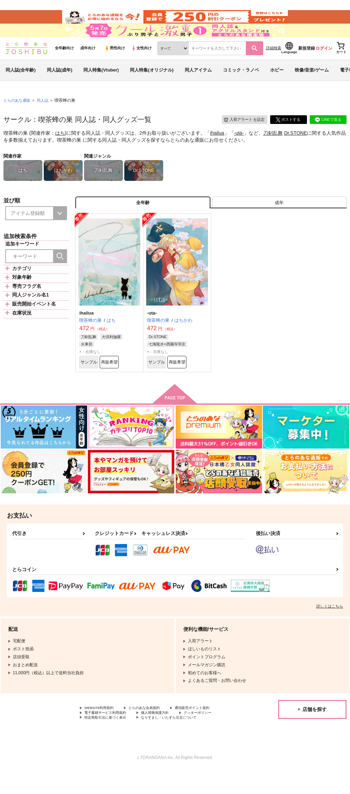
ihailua (217, 148)
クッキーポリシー (214, 735)
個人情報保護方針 (166, 735)
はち (60, 148)
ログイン (324, 62)
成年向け (87, 63)
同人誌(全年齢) (21, 84)
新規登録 (306, 62)
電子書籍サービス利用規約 (109, 735)
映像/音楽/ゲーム (312, 84)
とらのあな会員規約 (153, 729)
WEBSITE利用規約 (102, 729)
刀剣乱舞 (273, 148)
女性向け (141, 62)
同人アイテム (198, 84)
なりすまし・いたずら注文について (182, 741)
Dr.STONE (295, 148)
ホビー (277, 84)
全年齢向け (64, 63)
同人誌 (45, 114)
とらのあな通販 (18, 114)
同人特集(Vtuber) (101, 84)
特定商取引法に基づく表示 (109, 741)
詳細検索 (273, 63)
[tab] (279, 219)
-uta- (239, 148)
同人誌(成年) (60, 84)
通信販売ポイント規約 (208, 729)
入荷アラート (241, 133)
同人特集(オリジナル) (152, 84)
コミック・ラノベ (241, 84)
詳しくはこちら (329, 627)
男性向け (115, 62)
